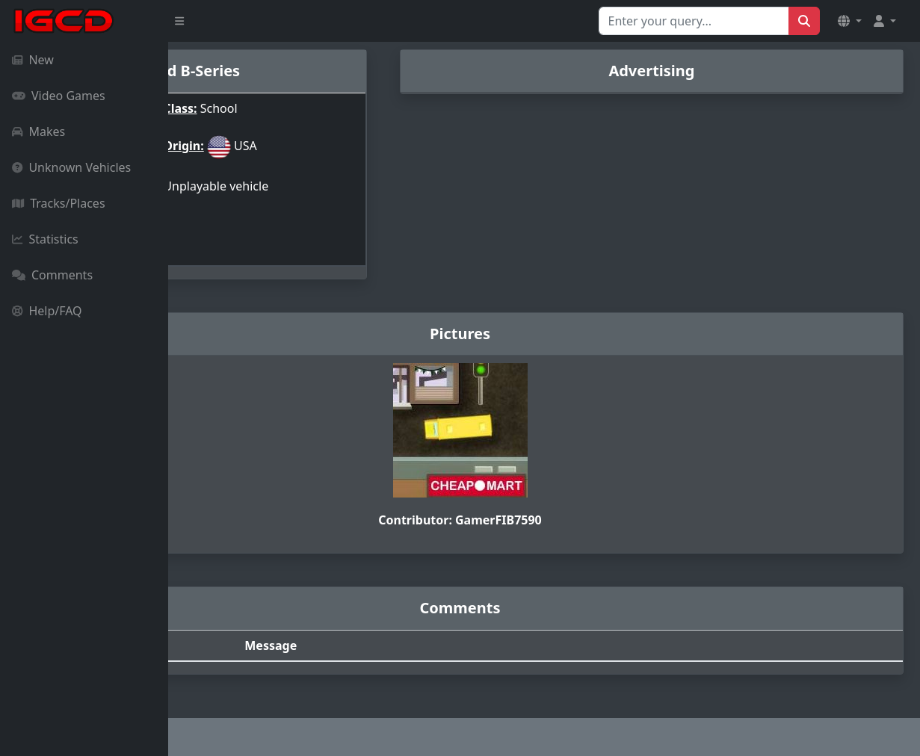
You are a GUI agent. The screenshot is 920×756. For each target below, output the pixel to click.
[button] (850, 21)
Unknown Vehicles (71, 167)
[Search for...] (694, 21)
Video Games (58, 95)
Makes (38, 131)
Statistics (45, 239)
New (33, 60)
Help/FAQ (47, 311)
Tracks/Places (58, 203)
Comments (52, 275)
